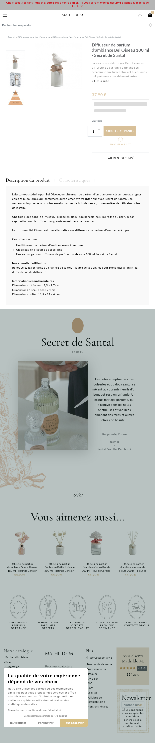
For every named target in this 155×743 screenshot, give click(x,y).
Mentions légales (98, 706)
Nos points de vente (99, 664)
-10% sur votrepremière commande (107, 625)
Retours (92, 673)
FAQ (90, 683)
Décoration (12, 666)
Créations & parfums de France (18, 625)
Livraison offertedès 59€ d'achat (77, 625)
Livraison (93, 678)
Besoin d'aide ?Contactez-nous (136, 624)
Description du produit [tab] (28, 180)
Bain (8, 662)
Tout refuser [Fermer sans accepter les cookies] (18, 723)
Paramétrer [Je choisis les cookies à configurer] (45, 723)
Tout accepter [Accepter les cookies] (74, 723)
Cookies (92, 692)
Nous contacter (96, 669)
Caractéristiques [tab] (74, 180)
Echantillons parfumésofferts (48, 625)
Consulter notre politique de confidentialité (34, 710)
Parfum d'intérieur (16, 657)
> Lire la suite (100, 81)
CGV (90, 688)
